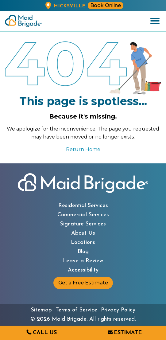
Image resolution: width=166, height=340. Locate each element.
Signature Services (83, 224)
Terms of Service (76, 310)
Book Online (105, 5)
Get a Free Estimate (83, 283)
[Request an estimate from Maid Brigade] (124, 333)
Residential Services (83, 206)
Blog (83, 252)
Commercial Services (83, 215)
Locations (83, 242)
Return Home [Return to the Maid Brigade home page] (83, 149)
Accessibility (83, 270)
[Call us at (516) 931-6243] (41, 333)
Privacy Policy (118, 310)
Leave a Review (83, 261)
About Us (83, 233)
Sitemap (41, 310)
